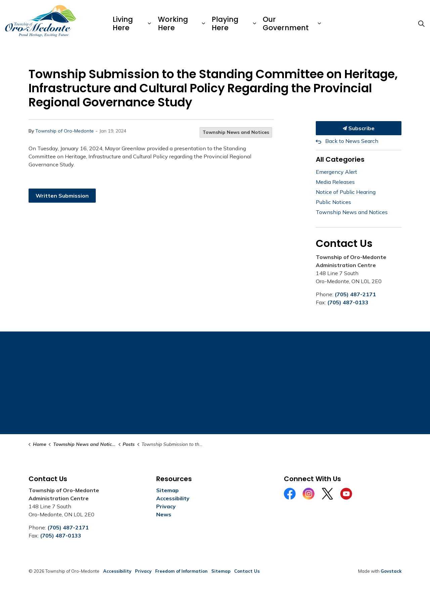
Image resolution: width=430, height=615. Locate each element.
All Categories (340, 159)
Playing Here (225, 23)
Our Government (286, 23)
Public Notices (333, 202)
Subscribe (358, 128)
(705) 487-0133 (348, 302)
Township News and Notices (236, 132)
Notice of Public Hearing (346, 192)
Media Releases (335, 181)
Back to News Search (351, 141)
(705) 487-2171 (355, 294)
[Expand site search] (421, 23)
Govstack (391, 571)
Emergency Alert (336, 171)
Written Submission (62, 195)
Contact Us (247, 571)
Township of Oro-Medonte (64, 131)
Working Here (173, 23)
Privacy (166, 506)
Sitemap (167, 490)
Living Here (123, 23)
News (163, 514)
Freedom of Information (181, 571)
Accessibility (172, 498)
